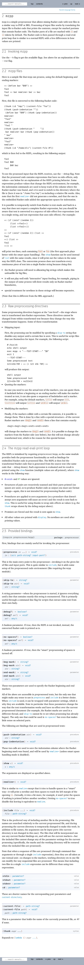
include (52, 565)
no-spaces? (10, 637)
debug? (8, 612)
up (71, 4)
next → (77, 4)
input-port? (38, 555)
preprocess (10, 552)
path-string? (24, 555)
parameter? (18, 876)
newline (23, 788)
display (42, 517)
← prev (65, 4)
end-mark (9, 672)
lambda (18, 938)
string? (23, 580)
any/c (14, 618)
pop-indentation (14, 741)
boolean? (22, 612)
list (6, 258)
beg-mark (9, 662)
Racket (67, 10)
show (48, 255)
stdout (7, 880)
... (34, 938)
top (32, 4)
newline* (24, 196)
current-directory (12, 897)
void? (34, 552)
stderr (7, 883)
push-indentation (14, 734)
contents (39, 4)
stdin (6, 876)
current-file (12, 906)
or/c (13, 555)
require (8, 537)
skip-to (61, 333)
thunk (7, 506)
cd (4, 887)
